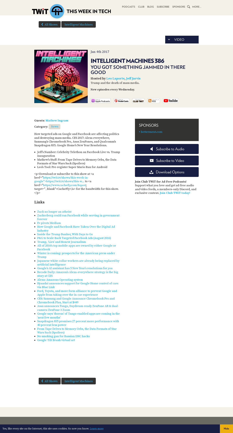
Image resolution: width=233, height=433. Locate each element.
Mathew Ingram (57, 120)
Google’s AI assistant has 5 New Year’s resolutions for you (75, 268)
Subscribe (162, 6)
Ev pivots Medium (49, 223)
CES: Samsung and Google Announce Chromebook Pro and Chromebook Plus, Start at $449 (76, 300)
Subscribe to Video (167, 160)
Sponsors (178, 6)
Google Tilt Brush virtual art (56, 340)
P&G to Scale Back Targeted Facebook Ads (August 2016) (74, 238)
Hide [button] (226, 428)
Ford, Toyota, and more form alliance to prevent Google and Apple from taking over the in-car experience (77, 293)
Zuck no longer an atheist (54, 212)
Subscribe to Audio (167, 149)
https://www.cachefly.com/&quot (64, 185)
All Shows (48, 24)
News (54, 126)
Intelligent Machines (79, 24)
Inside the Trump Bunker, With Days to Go (65, 234)
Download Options (166, 172)
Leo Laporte (115, 79)
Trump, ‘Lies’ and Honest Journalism (61, 242)
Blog (150, 6)
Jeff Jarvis (133, 79)
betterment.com (151, 132)
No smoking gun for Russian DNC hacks (63, 336)
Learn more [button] (97, 428)
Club (141, 6)
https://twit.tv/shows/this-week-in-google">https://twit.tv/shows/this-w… (61, 179)
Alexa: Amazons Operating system (60, 280)
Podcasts (128, 6)
